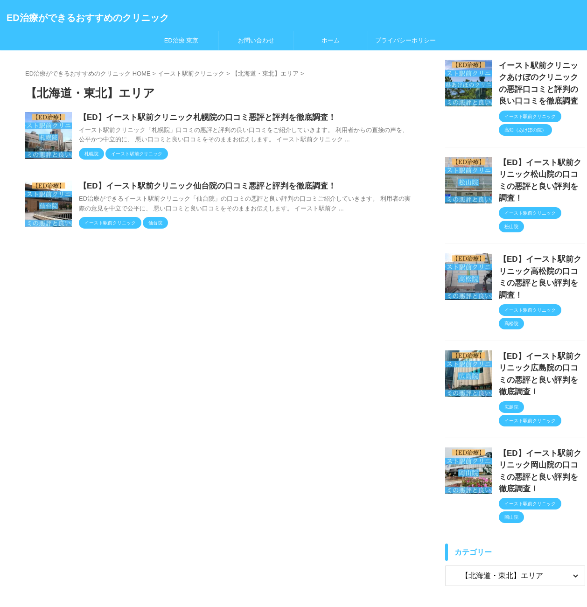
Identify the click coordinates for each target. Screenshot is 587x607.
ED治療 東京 (181, 40)
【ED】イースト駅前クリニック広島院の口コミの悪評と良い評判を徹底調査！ (541, 328)
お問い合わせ (256, 40)
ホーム (330, 40)
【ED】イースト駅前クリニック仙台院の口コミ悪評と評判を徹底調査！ (200, 187)
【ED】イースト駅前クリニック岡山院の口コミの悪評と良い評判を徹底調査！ (541, 410)
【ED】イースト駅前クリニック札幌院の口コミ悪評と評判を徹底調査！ (200, 118)
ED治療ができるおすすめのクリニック (88, 18)
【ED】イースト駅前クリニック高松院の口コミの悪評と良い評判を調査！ (541, 248)
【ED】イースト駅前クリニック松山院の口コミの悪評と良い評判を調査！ (541, 167)
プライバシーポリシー (405, 40)
